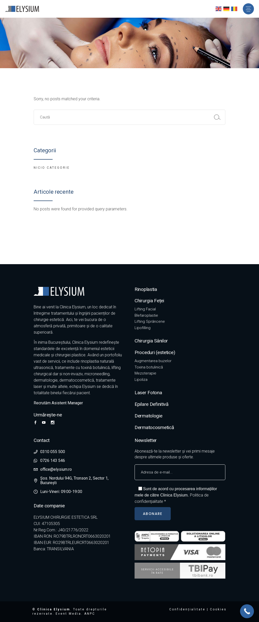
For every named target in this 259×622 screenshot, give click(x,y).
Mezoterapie (145, 373)
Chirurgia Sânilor (151, 341)
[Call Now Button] (247, 611)
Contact (42, 440)
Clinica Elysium (53, 609)
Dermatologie (148, 416)
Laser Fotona (148, 392)
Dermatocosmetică (154, 427)
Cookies (218, 609)
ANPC (89, 613)
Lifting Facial (145, 309)
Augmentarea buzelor (153, 361)
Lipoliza (141, 379)
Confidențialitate (187, 609)
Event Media (68, 613)
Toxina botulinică (149, 367)
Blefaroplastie (146, 315)
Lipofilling (142, 328)
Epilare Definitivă (151, 404)
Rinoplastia (146, 289)
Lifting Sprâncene (150, 321)
